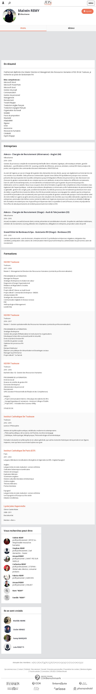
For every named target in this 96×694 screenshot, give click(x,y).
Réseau (71, 28)
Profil (23, 28)
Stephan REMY (18, 548)
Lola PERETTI (18, 647)
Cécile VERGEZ (19, 629)
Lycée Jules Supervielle (14, 506)
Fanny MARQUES (20, 638)
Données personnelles (55, 669)
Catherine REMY (19, 564)
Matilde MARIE (19, 621)
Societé (43, 669)
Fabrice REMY (18, 575)
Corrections (45, 671)
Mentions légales (86, 669)
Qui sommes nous (10, 669)
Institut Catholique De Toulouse (19, 416)
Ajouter (89, 11)
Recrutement (36, 669)
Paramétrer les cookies (71, 669)
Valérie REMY (17, 537)
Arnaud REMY (18, 556)
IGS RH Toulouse (11, 262)
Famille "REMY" (18, 597)
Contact (20, 669)
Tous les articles (34, 671)
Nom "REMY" (17, 590)
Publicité (27, 669)
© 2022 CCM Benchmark (59, 671)
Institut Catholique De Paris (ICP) (19, 450)
